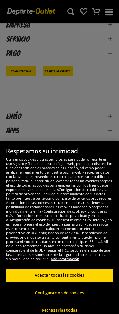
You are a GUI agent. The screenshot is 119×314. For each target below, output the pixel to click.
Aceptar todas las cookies (59, 281)
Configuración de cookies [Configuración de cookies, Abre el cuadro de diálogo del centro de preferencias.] (59, 298)
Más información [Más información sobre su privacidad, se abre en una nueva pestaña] (65, 265)
